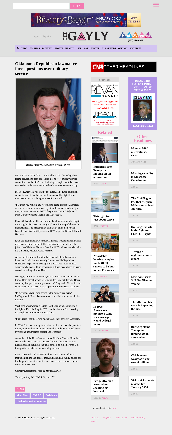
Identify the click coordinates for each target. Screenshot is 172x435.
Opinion (122, 48)
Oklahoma (51, 395)
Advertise (94, 417)
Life (79, 48)
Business (47, 48)
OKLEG (37, 395)
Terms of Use (120, 417)
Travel (95, 48)
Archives (135, 48)
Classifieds (109, 48)
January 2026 (143, 126)
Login (36, 36)
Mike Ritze (22, 395)
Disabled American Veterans (31, 401)
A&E (86, 48)
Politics (35, 48)
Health (69, 48)
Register (47, 36)
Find (76, 6)
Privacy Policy (138, 417)
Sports (59, 48)
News (24, 48)
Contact (93, 421)
